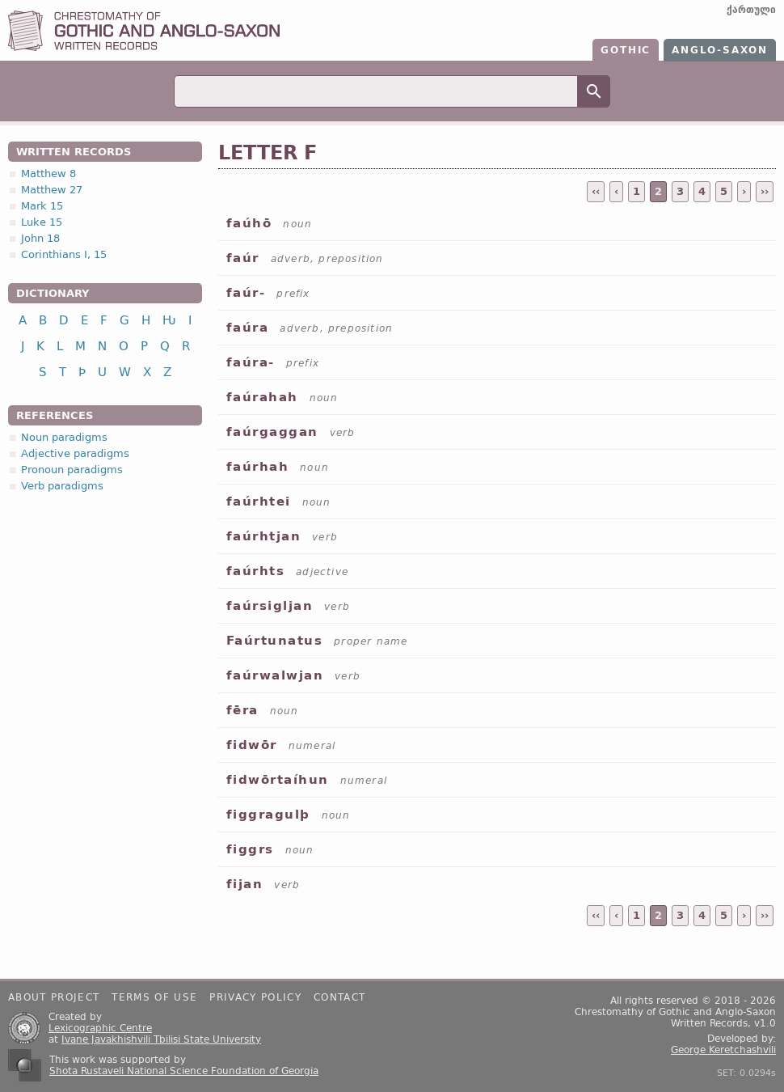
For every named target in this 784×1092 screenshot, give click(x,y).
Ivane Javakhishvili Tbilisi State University (161, 1039)
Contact (339, 997)
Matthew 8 (48, 173)
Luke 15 (41, 222)
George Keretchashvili (723, 1050)
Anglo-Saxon (720, 50)
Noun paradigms (64, 437)
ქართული (751, 9)
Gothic (626, 50)
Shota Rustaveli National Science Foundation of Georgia (183, 1071)
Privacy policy (255, 997)
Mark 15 (42, 206)
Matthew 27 (51, 190)
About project (53, 997)
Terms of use (154, 997)
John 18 (40, 238)
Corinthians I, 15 (64, 254)
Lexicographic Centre (100, 1028)
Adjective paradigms (75, 453)
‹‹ (596, 191)
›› (765, 191)
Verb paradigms (62, 486)
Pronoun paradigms (72, 469)
